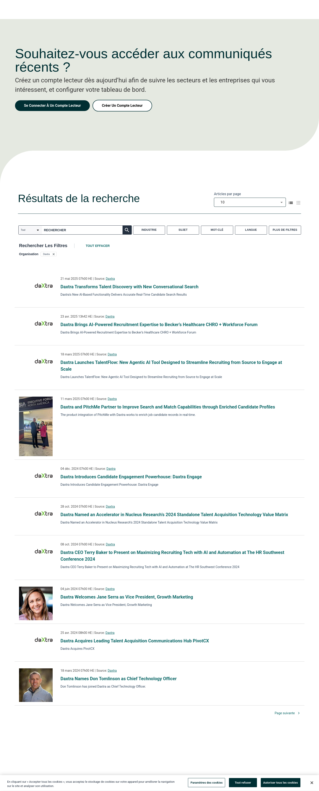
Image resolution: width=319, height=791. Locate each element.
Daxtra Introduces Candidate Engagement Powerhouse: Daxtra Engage (131, 476)
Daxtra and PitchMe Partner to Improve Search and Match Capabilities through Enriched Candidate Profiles (167, 407)
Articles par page (227, 194)
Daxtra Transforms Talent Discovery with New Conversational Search (129, 286)
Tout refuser (243, 784)
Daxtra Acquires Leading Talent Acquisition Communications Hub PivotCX (134, 640)
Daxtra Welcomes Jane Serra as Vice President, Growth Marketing (126, 597)
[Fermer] (312, 784)
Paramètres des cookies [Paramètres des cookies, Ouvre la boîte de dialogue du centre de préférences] (206, 784)
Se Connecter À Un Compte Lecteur (52, 105)
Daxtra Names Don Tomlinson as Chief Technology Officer (118, 678)
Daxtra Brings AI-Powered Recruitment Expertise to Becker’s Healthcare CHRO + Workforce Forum (159, 324)
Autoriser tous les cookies (280, 784)
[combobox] (250, 202)
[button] (48, 254)
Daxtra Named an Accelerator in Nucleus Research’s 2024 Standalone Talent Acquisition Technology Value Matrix (174, 514)
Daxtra (110, 278)
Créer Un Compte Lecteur (122, 105)
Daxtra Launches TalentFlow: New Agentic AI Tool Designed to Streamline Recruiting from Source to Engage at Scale (171, 366)
